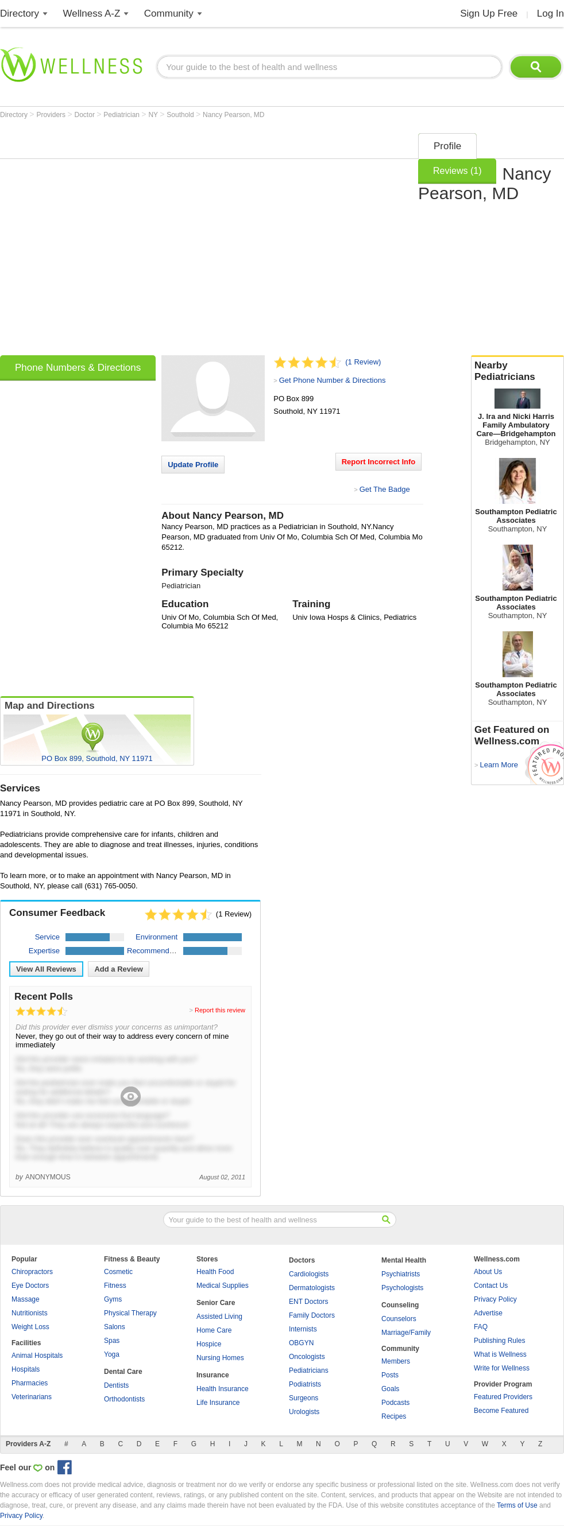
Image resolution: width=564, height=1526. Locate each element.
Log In (550, 13)
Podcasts (395, 1403)
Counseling (400, 1305)
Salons (114, 1327)
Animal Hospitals (37, 1356)
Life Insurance (217, 1403)
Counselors (398, 1319)
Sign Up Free (488, 13)
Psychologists (402, 1288)
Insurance (212, 1375)
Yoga (111, 1354)
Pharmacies (29, 1383)
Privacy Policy (495, 1299)
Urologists (304, 1412)
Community (169, 13)
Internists (303, 1329)
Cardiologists (309, 1274)
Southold (181, 115)
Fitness (115, 1286)
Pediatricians (309, 1370)
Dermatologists (312, 1288)
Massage (25, 1299)
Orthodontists (124, 1399)
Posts (390, 1375)
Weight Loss (30, 1327)
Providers (51, 115)
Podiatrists (305, 1384)
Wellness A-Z (92, 13)
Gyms (113, 1299)
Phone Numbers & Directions (78, 367)
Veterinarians (31, 1397)
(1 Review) (363, 362)
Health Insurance (222, 1389)
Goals (390, 1389)
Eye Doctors (30, 1286)
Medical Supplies (222, 1286)
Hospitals (25, 1369)
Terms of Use (517, 1505)
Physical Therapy (130, 1313)
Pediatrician (122, 115)
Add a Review (118, 969)
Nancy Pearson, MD (233, 115)
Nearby (517, 371)
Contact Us (491, 1286)
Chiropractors (32, 1272)
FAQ (481, 1327)
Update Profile (193, 464)
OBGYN (301, 1343)
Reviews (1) (457, 171)
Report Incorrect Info (379, 461)
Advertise (488, 1313)
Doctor (86, 115)
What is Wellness (500, 1354)
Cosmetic (118, 1272)
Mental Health (403, 1260)
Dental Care (123, 1372)
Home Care (213, 1330)
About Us (488, 1272)
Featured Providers (503, 1397)
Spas (111, 1341)
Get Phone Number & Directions (332, 380)
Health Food (215, 1272)
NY (154, 115)
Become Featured (501, 1411)
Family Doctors (312, 1315)
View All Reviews (46, 969)
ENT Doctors (308, 1302)
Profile (447, 146)
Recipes (393, 1416)
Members (395, 1361)
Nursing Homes (220, 1358)
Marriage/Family (406, 1333)
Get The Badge (385, 489)
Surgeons (303, 1398)
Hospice (208, 1344)
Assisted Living (219, 1317)
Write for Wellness (502, 1368)
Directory (19, 13)
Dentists (116, 1385)
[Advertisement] (113, 240)
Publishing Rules (499, 1341)
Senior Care (215, 1303)
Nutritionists (29, 1313)
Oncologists (307, 1357)
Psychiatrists (400, 1274)
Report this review (220, 1010)
